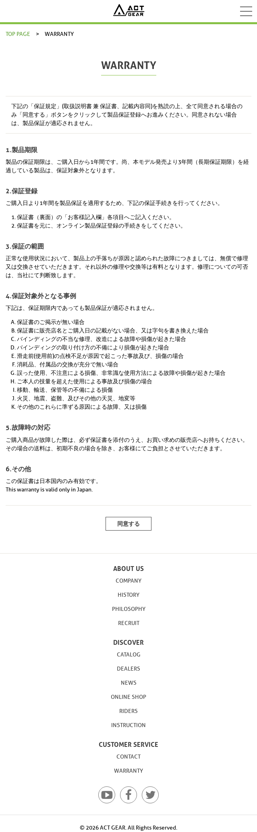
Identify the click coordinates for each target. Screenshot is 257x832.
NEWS (129, 682)
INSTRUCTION (128, 725)
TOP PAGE (18, 34)
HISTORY (128, 595)
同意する (128, 523)
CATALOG (129, 654)
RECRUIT (128, 623)
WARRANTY (128, 770)
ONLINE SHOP (128, 697)
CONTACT (128, 756)
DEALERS (128, 668)
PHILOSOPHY (128, 609)
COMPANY (128, 580)
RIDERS (128, 711)
